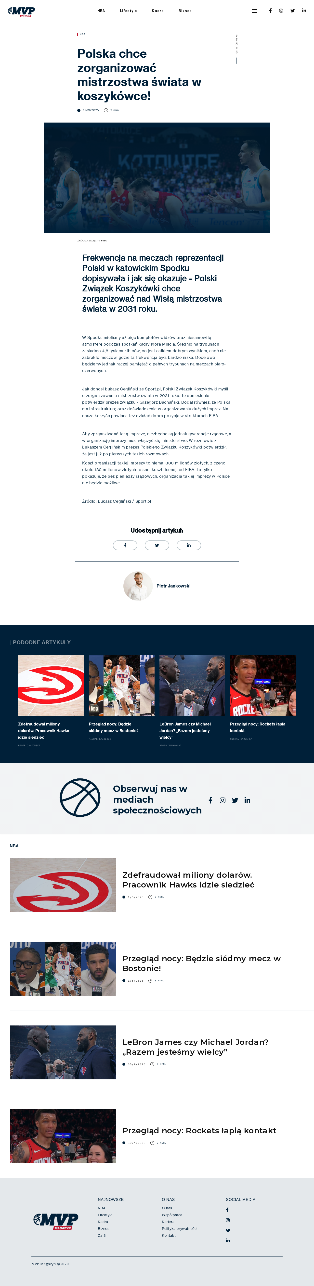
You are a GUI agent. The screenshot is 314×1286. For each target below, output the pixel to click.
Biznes (185, 11)
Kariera (168, 1222)
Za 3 (102, 1235)
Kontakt (169, 1235)
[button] (254, 11)
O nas (167, 1208)
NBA (101, 11)
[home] (21, 11)
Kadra (158, 11)
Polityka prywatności (179, 1228)
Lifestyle (128, 11)
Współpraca (172, 1215)
